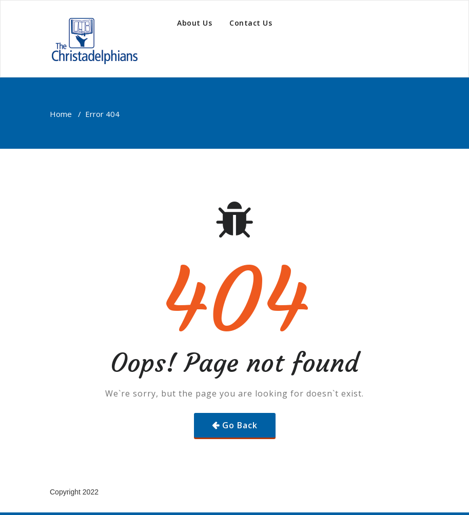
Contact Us (250, 23)
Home (61, 114)
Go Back (240, 425)
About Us (194, 23)
